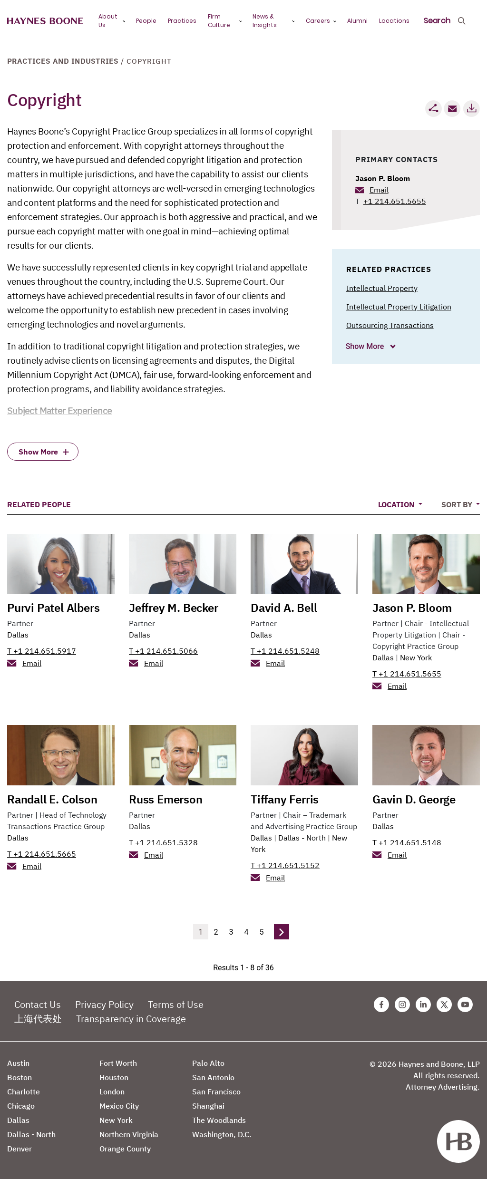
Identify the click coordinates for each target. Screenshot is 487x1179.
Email (379, 189)
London (112, 1091)
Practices (182, 21)
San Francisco (216, 1091)
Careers (318, 21)
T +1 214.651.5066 (163, 651)
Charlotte (23, 1091)
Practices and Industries (62, 61)
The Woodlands (219, 1120)
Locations (394, 21)
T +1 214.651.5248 (285, 651)
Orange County (125, 1148)
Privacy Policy (104, 1004)
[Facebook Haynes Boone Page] (381, 1004)
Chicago (21, 1106)
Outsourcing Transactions (390, 325)
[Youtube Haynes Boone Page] (465, 1004)
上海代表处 (38, 1018)
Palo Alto (208, 1063)
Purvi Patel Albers (53, 607)
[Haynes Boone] (45, 21)
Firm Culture (219, 20)
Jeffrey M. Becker (173, 607)
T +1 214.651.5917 (41, 651)
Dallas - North (302, 837)
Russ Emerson (166, 799)
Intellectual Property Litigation (398, 306)
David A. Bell (284, 607)
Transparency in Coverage (131, 1018)
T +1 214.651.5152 (285, 865)
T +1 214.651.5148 (406, 842)
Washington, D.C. (222, 1134)
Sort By (457, 504)
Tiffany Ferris (285, 799)
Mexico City (119, 1106)
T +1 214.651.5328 (163, 842)
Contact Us (37, 1004)
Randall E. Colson (52, 799)
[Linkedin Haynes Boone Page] (423, 1004)
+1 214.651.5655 (394, 201)
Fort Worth (118, 1063)
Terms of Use (176, 1004)
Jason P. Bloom (382, 178)
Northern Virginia (128, 1134)
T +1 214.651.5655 (406, 673)
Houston (113, 1077)
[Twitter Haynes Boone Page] (444, 1004)
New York (416, 657)
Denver (19, 1148)
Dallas (18, 634)
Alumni (357, 21)
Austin (18, 1063)
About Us (107, 20)
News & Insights (265, 20)
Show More (366, 346)
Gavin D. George (414, 799)
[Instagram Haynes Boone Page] (402, 1004)
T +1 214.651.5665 (41, 854)
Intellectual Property (382, 288)
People (146, 21)
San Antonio (213, 1077)
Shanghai (208, 1106)
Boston (19, 1077)
